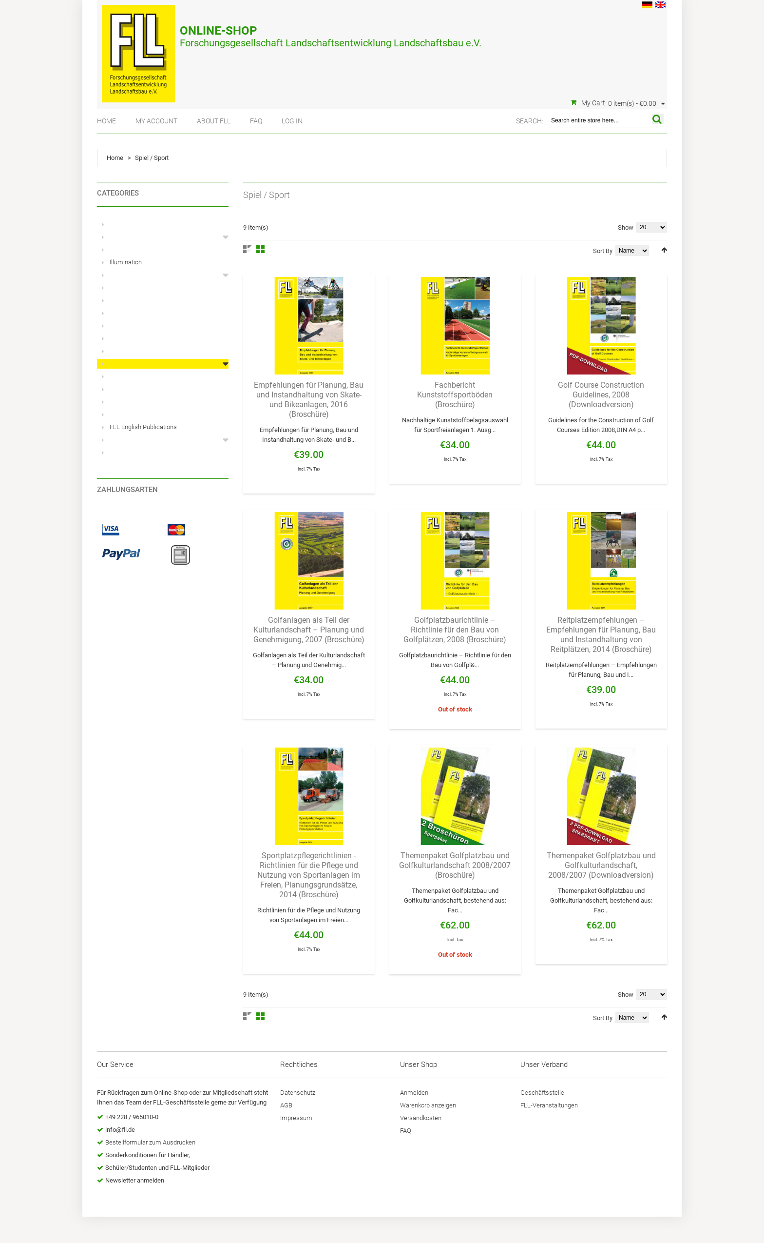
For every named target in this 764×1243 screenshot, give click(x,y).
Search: (529, 121)
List (247, 249)
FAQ (256, 121)
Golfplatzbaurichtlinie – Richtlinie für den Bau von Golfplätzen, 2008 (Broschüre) (454, 629)
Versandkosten (420, 1118)
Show (625, 227)
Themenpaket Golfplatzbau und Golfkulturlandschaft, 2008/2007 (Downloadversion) (601, 865)
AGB (286, 1105)
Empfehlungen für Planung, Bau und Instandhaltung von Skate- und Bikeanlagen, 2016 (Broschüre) (308, 399)
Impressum (296, 1118)
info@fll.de (120, 1129)
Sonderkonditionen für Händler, (147, 1155)
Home (106, 121)
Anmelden (414, 1092)
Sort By (602, 251)
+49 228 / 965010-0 (131, 1117)
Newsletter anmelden (134, 1180)
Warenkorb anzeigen (428, 1105)
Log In (292, 121)
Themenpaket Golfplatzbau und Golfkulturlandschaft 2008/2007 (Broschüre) (455, 865)
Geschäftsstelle (542, 1092)
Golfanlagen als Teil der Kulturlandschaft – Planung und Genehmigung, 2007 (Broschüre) (308, 629)
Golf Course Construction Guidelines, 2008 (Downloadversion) (601, 394)
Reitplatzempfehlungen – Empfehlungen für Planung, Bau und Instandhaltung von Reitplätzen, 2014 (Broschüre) (601, 634)
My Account (156, 121)
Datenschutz (297, 1092)
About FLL (213, 121)
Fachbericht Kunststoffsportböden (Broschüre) (455, 394)
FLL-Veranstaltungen (549, 1105)
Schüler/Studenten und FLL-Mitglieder (157, 1167)
